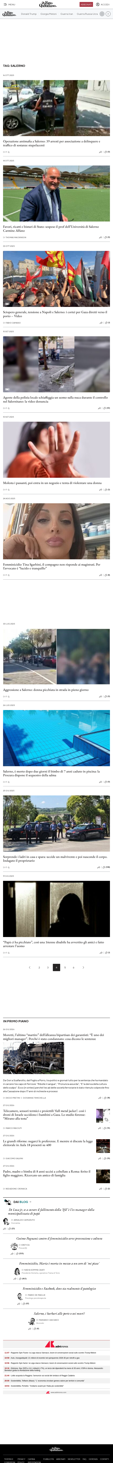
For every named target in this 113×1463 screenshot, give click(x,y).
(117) (26, 1304)
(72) (107, 1128)
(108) (106, 867)
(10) (107, 1158)
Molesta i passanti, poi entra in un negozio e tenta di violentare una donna (52, 483)
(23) (11, 1228)
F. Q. (6, 152)
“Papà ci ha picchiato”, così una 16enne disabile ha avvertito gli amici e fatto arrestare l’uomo (53, 944)
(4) (36, 1329)
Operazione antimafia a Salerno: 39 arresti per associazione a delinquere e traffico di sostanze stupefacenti (51, 143)
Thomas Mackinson (14, 237)
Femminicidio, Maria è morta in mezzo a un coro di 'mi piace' (59, 1263)
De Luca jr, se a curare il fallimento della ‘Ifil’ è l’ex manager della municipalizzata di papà (51, 1211)
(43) (106, 408)
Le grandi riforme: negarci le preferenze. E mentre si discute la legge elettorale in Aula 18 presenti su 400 (48, 1143)
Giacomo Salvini (13, 1158)
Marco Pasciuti (12, 1128)
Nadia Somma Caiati (33, 1270)
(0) (107, 152)
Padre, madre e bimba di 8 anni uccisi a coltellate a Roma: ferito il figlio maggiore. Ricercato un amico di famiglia (46, 1173)
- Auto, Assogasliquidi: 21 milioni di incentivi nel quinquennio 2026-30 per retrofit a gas (42, 1358)
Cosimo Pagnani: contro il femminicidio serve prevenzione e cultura (59, 1238)
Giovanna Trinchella (33, 1098)
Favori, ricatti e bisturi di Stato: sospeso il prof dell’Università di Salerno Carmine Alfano (51, 228)
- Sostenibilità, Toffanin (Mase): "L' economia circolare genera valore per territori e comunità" (44, 1381)
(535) (20, 1253)
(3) (107, 490)
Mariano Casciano (47, 1320)
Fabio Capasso (12, 323)
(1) (107, 323)
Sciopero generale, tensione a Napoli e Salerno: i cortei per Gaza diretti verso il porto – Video (55, 314)
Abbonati (86, 4)
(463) (23, 1279)
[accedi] (103, 4)
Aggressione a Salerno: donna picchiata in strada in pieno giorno (46, 690)
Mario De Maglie (35, 1295)
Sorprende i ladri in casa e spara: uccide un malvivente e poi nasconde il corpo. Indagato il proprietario (55, 859)
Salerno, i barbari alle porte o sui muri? (59, 1313)
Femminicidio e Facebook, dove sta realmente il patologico (59, 1288)
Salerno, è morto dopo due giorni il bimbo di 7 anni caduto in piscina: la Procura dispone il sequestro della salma (51, 773)
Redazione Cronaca (15, 1189)
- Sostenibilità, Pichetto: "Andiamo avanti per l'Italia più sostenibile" (34, 1386)
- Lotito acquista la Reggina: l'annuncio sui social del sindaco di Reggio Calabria (40, 1376)
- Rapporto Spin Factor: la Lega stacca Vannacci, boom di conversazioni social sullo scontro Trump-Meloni (50, 1353)
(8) (107, 575)
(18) (107, 1098)
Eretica (24, 1245)
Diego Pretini (11, 1098)
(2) (107, 1189)
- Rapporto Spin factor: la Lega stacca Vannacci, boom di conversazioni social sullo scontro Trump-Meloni (50, 1363)
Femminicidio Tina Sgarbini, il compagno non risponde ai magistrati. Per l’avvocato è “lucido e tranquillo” (51, 566)
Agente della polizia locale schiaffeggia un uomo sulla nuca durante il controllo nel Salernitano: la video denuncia (55, 399)
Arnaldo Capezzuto (23, 1220)
